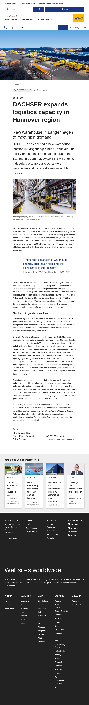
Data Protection (32, 528)
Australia (75, 601)
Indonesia (42, 616)
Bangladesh (43, 601)
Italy (56, 641)
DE (60, 647)
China (40, 605)
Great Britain (60, 630)
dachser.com (10, 586)
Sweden (58, 677)
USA (23, 623)
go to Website (11, 16)
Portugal (58, 662)
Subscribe (13, 538)
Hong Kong (42, 608)
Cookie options (32, 532)
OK (39, 9)
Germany (58, 626)
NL (60, 607)
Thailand (41, 638)
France (58, 622)
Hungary (58, 633)
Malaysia (41, 627)
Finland (58, 618)
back (16, 84)
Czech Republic (61, 611)
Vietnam (41, 642)
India (40, 612)
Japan (40, 619)
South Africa (9, 608)
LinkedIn (73, 528)
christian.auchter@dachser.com (59, 439)
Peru (23, 619)
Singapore (42, 631)
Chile (23, 612)
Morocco (8, 601)
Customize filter (41, 90)
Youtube (72, 532)
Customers (27, 19)
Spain (57, 673)
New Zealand (77, 605)
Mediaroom (11, 19)
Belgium (58, 605)
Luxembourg (60, 645)
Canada (24, 608)
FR (57, 607)
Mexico (24, 616)
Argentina (25, 601)
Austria (58, 601)
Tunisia (7, 605)
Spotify (72, 535)
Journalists (45, 19)
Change (65, 9)
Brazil (23, 605)
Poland (58, 658)
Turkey (57, 687)
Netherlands (60, 651)
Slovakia (58, 670)
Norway (58, 655)
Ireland (57, 637)
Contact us (51, 538)
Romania (58, 666)
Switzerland (59, 681)
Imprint (28, 524)
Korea (40, 623)
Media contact (52, 534)
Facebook (73, 524)
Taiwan (41, 634)
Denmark (58, 615)
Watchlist (74, 27)
